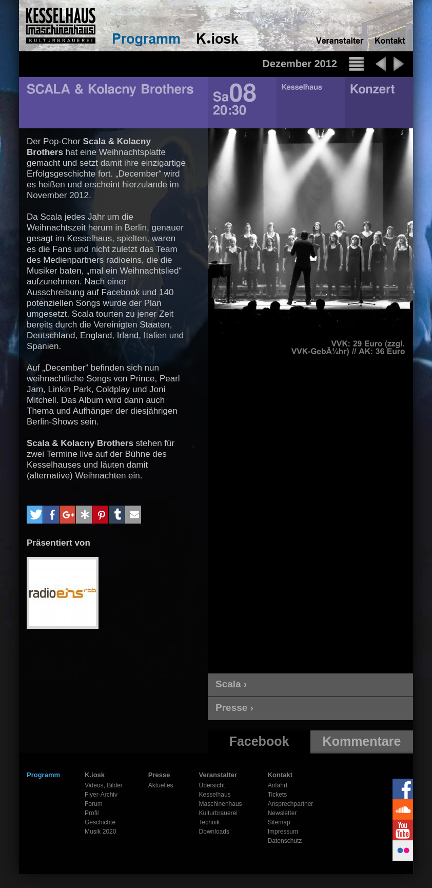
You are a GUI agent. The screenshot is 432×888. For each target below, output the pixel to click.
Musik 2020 (100, 831)
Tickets (277, 794)
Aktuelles (160, 785)
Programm (43, 775)
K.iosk (95, 775)
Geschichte (100, 822)
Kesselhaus (215, 794)
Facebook (259, 741)
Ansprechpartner (290, 803)
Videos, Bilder (104, 785)
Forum (94, 803)
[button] (35, 515)
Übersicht (212, 785)
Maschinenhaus (220, 803)
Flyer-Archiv (101, 794)
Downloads (214, 831)
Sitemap (279, 822)
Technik (209, 822)
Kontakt (280, 775)
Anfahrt (278, 785)
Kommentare (362, 741)
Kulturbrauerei (218, 813)
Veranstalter (218, 775)
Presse (159, 775)
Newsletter (282, 813)
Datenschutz (285, 840)
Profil (92, 813)
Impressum (283, 831)
